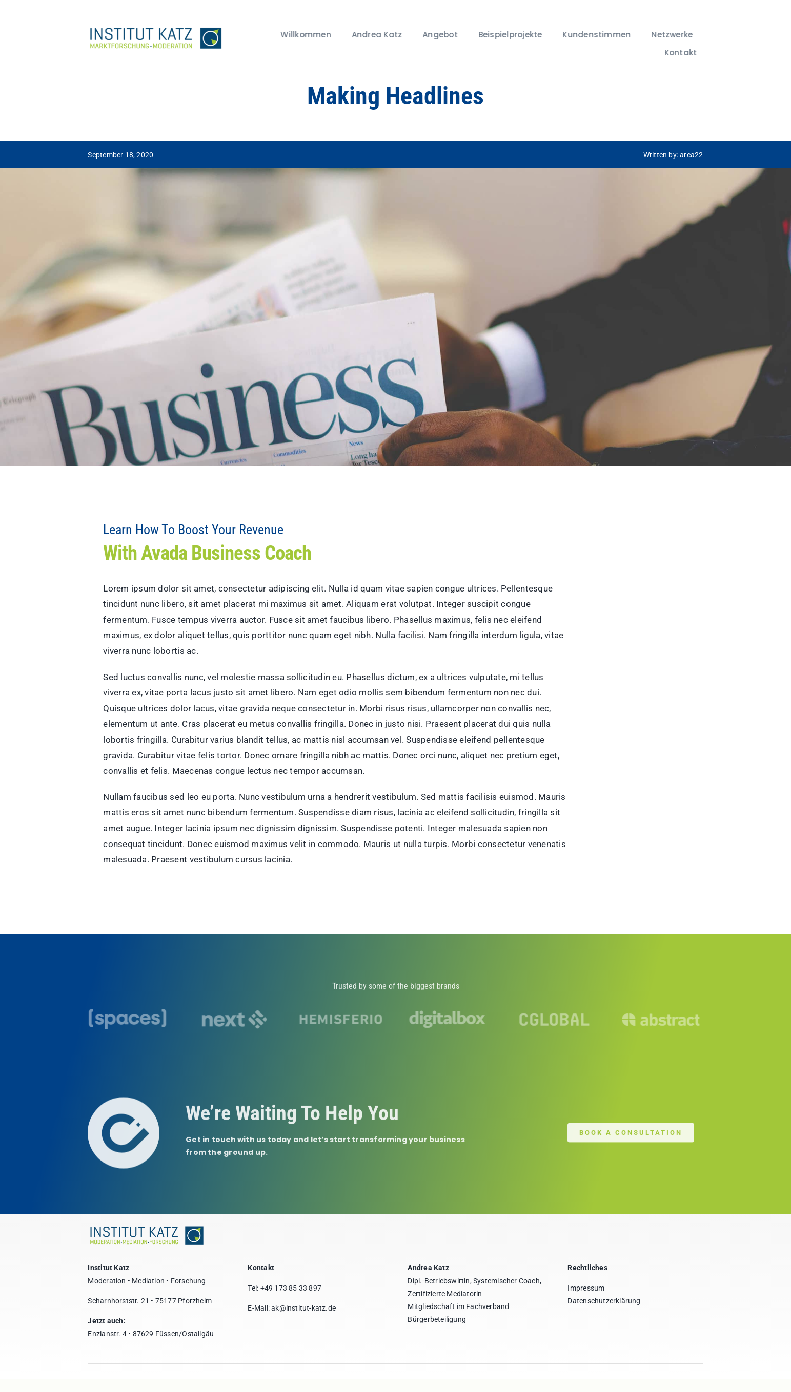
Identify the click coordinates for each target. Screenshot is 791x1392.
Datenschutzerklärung (603, 1301)
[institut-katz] (153, 29)
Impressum (585, 1288)
